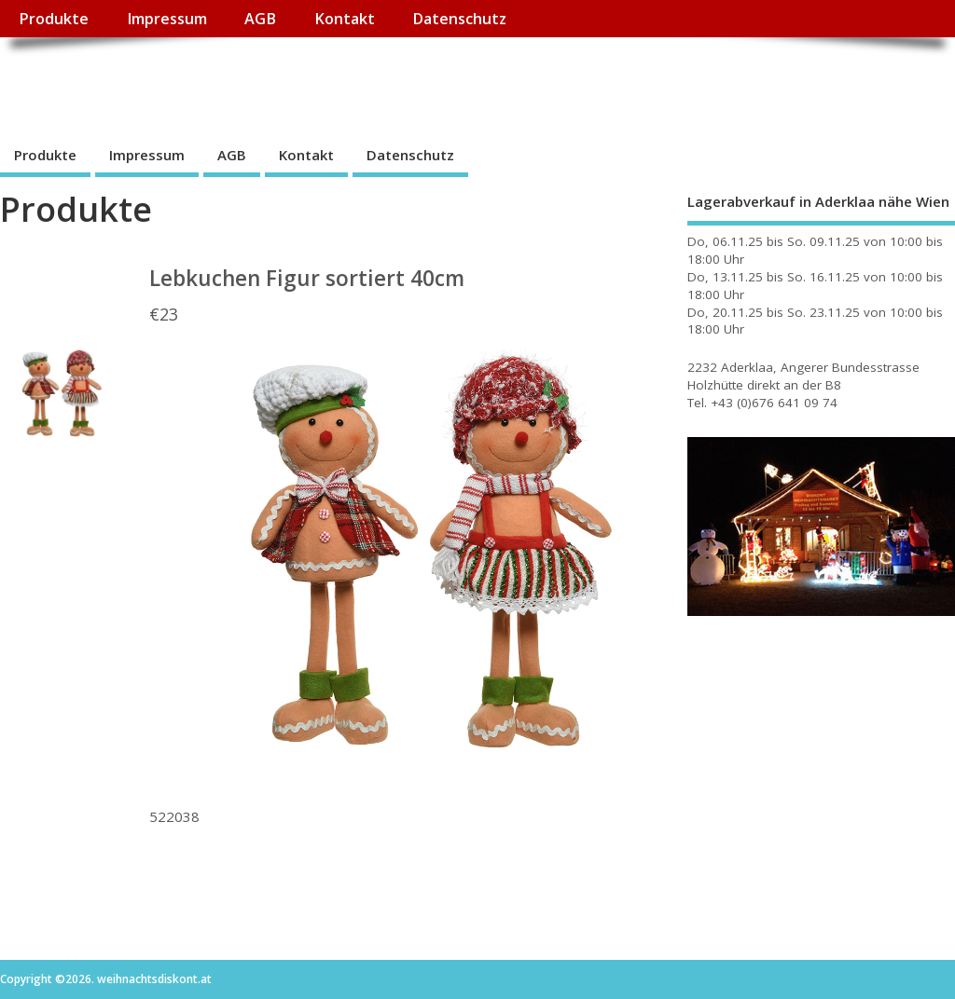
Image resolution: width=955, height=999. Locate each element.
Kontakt (344, 18)
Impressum (167, 18)
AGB (260, 18)
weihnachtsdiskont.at (166, 80)
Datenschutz (459, 18)
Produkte (54, 18)
